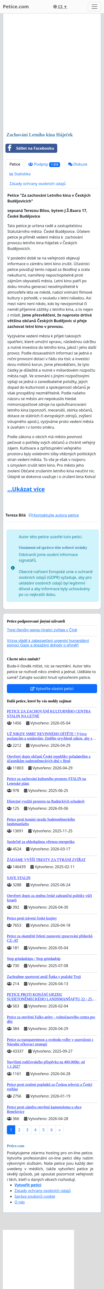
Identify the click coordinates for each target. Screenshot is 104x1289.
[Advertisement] (52, 73)
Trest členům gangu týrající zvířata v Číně (42, 630)
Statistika (20, 174)
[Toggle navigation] (94, 6)
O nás (19, 1202)
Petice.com (16, 6)
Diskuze (77, 164)
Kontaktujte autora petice (54, 515)
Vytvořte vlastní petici (52, 688)
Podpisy (44, 164)
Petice (14, 164)
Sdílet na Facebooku (30, 148)
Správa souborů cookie (34, 1196)
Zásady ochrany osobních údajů (37, 183)
